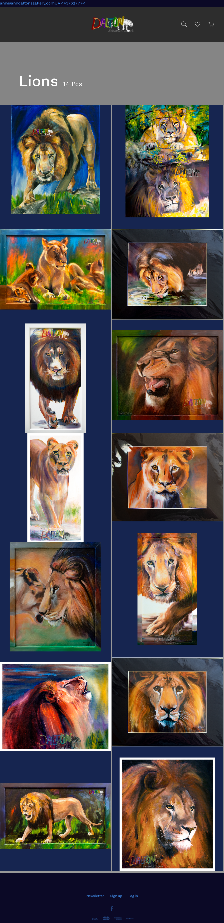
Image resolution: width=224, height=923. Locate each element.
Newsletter (95, 896)
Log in (133, 896)
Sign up (116, 896)
